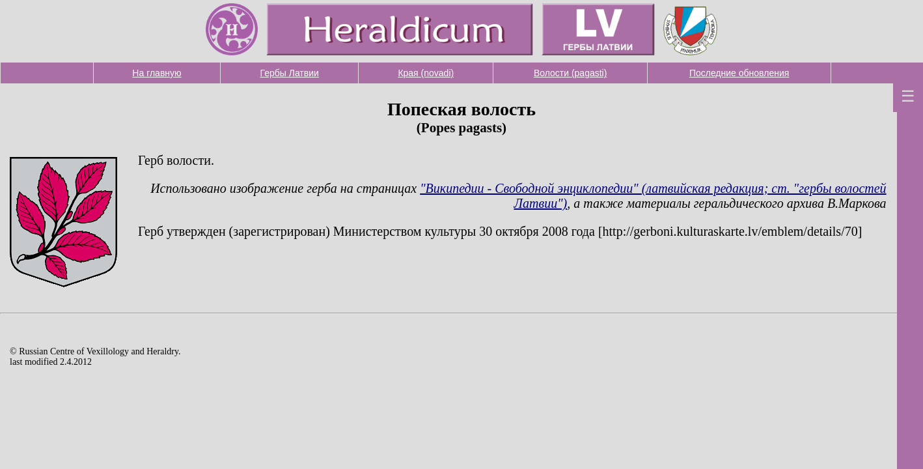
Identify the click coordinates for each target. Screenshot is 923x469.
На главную (156, 73)
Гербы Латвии (289, 73)
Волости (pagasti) (570, 73)
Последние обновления (739, 73)
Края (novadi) (426, 73)
